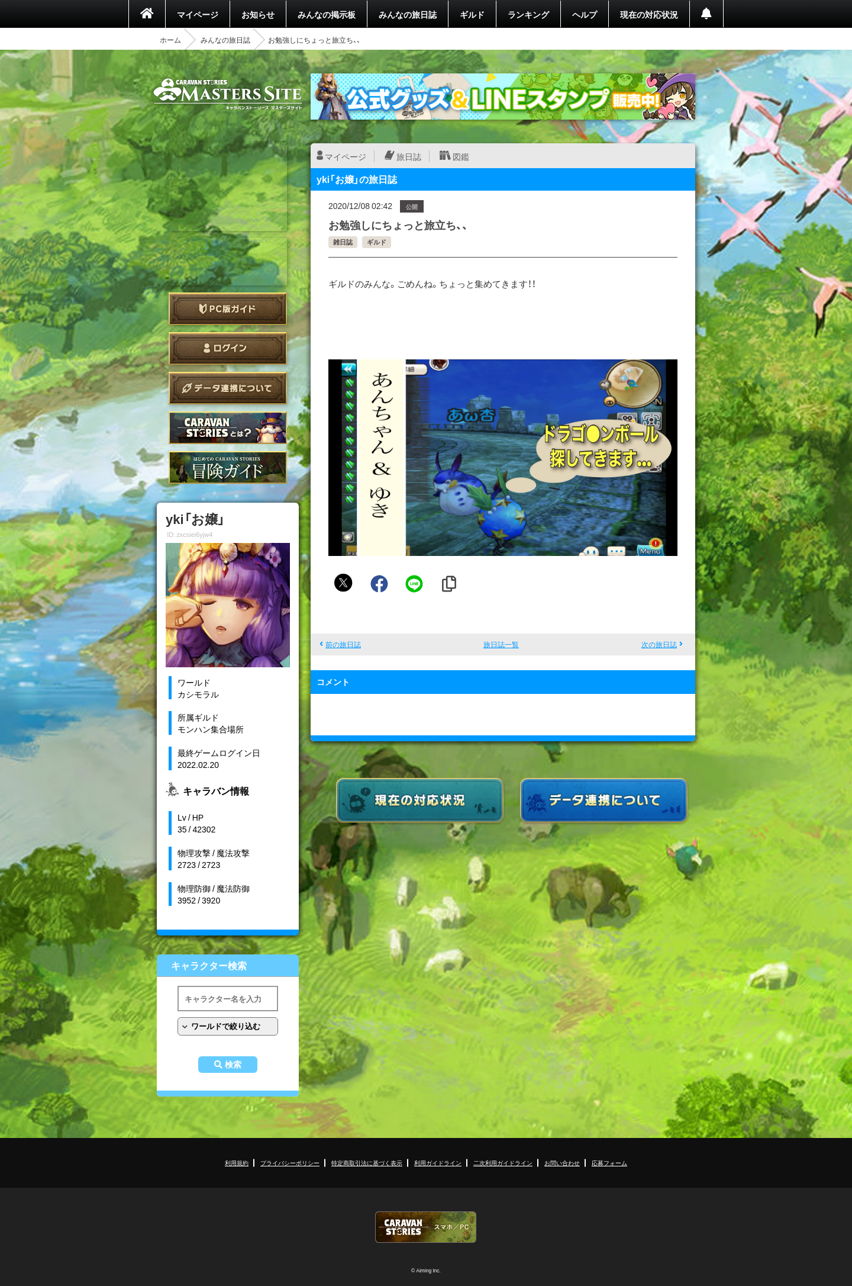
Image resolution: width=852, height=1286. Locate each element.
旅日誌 (408, 156)
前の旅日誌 (343, 644)
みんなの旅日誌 (408, 14)
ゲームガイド (228, 467)
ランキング (528, 14)
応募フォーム (609, 1162)
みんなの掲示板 (327, 14)
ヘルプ (584, 14)
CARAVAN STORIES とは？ (228, 427)
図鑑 (461, 156)
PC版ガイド (228, 308)
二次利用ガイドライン (502, 1162)
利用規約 (236, 1162)
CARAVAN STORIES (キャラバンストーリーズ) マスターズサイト (228, 94)
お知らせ (258, 14)
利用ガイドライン (438, 1162)
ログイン (228, 348)
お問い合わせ (562, 1162)
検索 (233, 1064)
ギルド (472, 14)
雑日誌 (343, 242)
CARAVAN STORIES (426, 1227)
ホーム (170, 39)
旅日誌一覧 (501, 644)
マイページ (197, 14)
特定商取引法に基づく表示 (366, 1162)
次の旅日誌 (659, 644)
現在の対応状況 (649, 14)
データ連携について (228, 388)
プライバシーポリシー (290, 1162)
